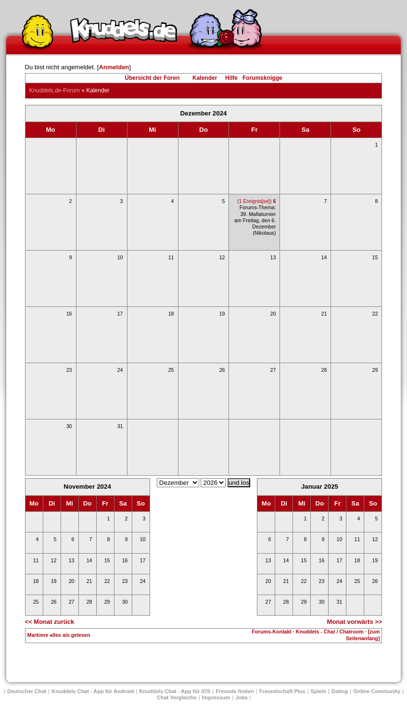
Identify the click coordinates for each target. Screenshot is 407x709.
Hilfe (231, 78)
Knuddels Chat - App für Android (92, 691)
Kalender (204, 78)
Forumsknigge (262, 78)
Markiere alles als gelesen (58, 635)
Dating (339, 691)
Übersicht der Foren (152, 78)
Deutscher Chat (26, 691)
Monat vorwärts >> (354, 621)
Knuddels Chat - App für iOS (174, 691)
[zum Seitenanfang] (363, 635)
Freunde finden (235, 691)
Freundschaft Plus (282, 691)
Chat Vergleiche (177, 697)
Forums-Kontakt (272, 631)
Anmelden (114, 67)
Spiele (318, 691)
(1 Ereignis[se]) (256, 201)
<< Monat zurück (50, 621)
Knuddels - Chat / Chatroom (330, 631)
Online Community (376, 691)
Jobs (241, 697)
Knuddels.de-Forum (54, 90)
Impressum (216, 697)
